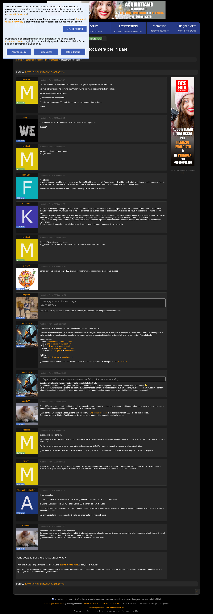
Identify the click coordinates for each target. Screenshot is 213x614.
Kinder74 (26, 203)
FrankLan (26, 175)
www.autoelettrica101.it (115, 608)
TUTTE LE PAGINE (33, 72)
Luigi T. (26, 117)
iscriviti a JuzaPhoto (69, 565)
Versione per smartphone (54, 604)
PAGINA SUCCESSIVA (54, 72)
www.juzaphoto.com (97, 608)
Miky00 (26, 461)
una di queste (53, 342)
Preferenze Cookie (14, 41)
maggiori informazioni (16, 14)
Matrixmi (26, 79)
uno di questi (66, 342)
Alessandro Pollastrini (26, 490)
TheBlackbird (26, 323)
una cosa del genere (98, 413)
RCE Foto (122, 361)
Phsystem (26, 294)
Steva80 (26, 266)
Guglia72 (26, 401)
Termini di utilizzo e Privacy (94, 604)
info (182, 173)
